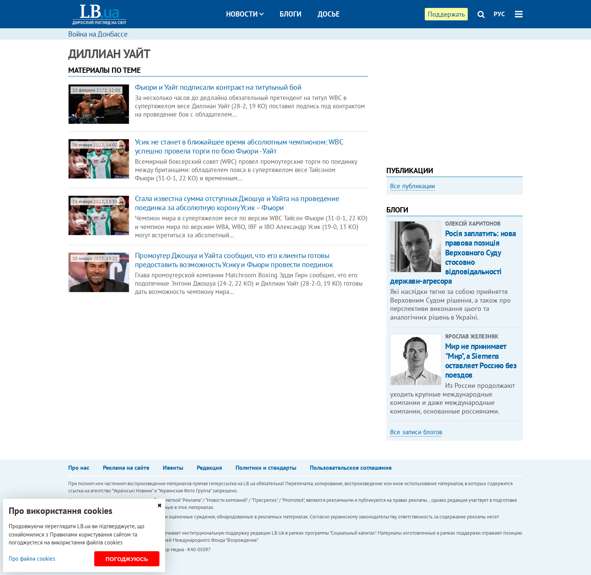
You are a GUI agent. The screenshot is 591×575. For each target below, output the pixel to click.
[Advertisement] (454, 100)
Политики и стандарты (266, 467)
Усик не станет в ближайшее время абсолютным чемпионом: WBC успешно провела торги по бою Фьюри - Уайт (239, 146)
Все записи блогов (416, 432)
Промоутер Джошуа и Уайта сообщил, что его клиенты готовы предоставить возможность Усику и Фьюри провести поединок (234, 260)
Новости (244, 13)
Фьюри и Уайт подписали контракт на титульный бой (218, 87)
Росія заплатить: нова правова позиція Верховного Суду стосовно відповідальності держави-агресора (453, 257)
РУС (499, 14)
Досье (329, 13)
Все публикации (412, 186)
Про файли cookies (32, 558)
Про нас (78, 467)
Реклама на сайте (126, 467)
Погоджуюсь (127, 559)
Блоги (291, 13)
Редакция (209, 467)
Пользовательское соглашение (351, 467)
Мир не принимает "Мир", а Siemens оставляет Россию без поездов (481, 360)
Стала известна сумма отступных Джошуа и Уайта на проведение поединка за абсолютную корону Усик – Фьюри (237, 203)
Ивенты (173, 467)
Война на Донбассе (98, 33)
